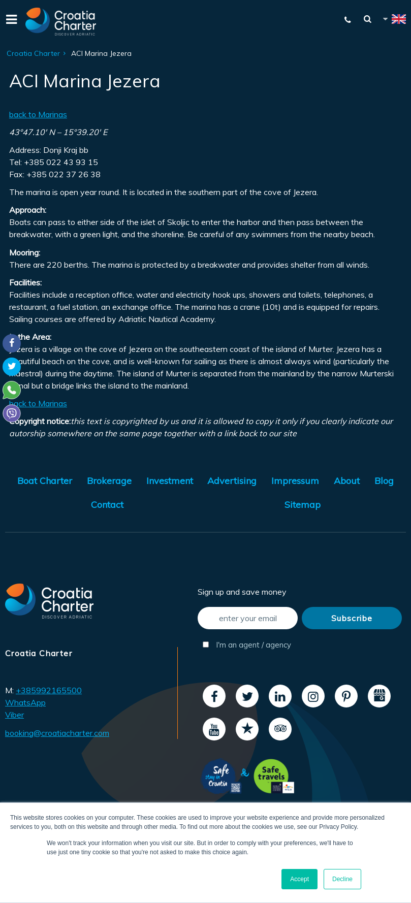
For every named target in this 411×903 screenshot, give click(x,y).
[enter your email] (248, 618)
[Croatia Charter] (61, 22)
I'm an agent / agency (247, 645)
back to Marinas (38, 114)
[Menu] (10, 22)
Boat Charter (44, 481)
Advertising (232, 481)
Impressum (295, 481)
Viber (14, 715)
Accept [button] (299, 879)
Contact (107, 504)
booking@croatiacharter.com (57, 733)
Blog (384, 481)
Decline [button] (342, 879)
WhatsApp (25, 702)
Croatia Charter (33, 53)
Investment (169, 481)
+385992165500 (49, 690)
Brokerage (109, 481)
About (347, 481)
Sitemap (302, 504)
